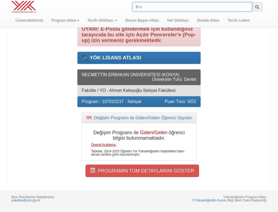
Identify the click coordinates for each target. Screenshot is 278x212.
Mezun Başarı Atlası (142, 20)
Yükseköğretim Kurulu (210, 200)
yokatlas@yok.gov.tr (25, 200)
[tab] (139, 118)
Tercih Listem (239, 20)
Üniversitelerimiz (29, 20)
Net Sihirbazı (178, 20)
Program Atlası (65, 20)
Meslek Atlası (208, 20)
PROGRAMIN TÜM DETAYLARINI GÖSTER (142, 171)
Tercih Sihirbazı (102, 20)
